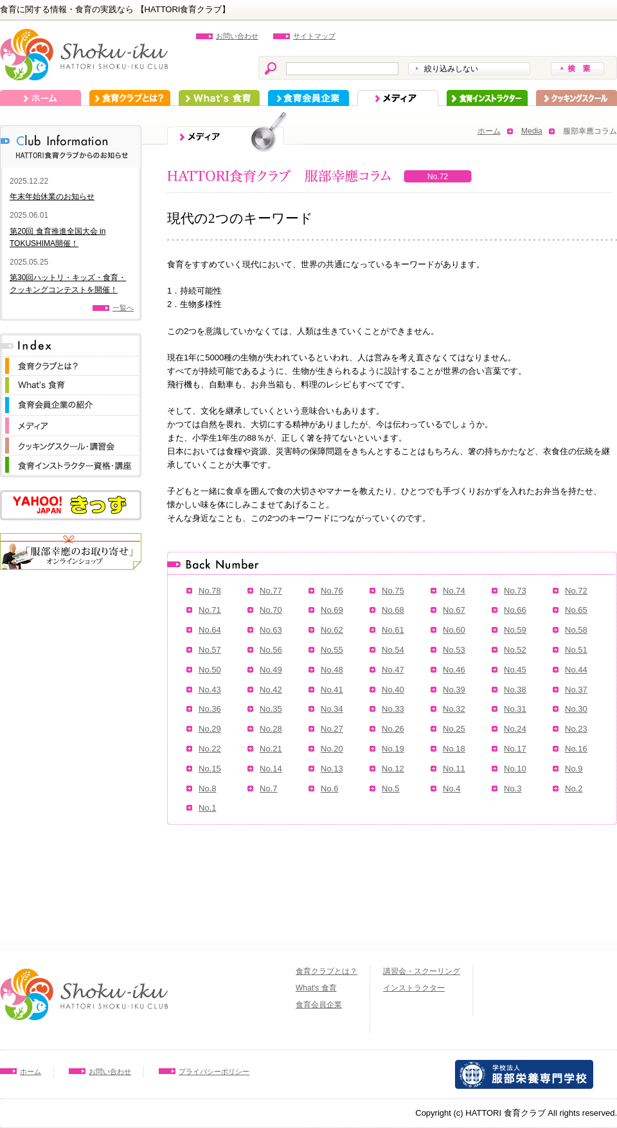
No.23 (576, 729)
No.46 (454, 669)
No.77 (271, 590)
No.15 (210, 768)
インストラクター (487, 98)
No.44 (576, 669)
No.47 (393, 669)
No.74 (454, 590)
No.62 (332, 630)
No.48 (332, 669)
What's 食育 (219, 98)
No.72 (576, 590)
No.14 (271, 768)
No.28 (271, 729)
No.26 (393, 729)
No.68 (393, 610)
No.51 (576, 650)
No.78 (210, 590)
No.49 (271, 669)
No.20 (332, 748)
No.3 (512, 788)
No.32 (454, 709)
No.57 (210, 650)
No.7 (268, 788)
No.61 (393, 630)
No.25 (454, 729)
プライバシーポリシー (214, 1071)
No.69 (332, 610)
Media (531, 131)
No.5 (390, 788)
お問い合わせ (237, 36)
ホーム (40, 98)
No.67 (454, 610)
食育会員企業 (308, 98)
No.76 (332, 590)
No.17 (515, 748)
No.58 (576, 630)
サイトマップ (314, 36)
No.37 (576, 689)
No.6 (329, 788)
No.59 (515, 630)
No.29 (210, 729)
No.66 (515, 610)
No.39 (454, 689)
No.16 (576, 748)
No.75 (393, 590)
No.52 (515, 650)
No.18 (454, 748)
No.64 (210, 630)
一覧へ (123, 308)
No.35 (271, 709)
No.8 (207, 788)
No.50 (210, 669)
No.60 (454, 630)
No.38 (515, 689)
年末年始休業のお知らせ (52, 196)
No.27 (332, 729)
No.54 (393, 650)
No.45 (515, 669)
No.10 (515, 768)
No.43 (210, 689)
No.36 (210, 709)
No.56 (271, 650)
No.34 (332, 709)
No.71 (210, 610)
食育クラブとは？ (129, 98)
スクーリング (576, 98)
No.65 (576, 610)
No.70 (271, 610)
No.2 (573, 788)
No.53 (454, 650)
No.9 (573, 768)
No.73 (515, 590)
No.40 (393, 689)
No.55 (332, 650)
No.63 (271, 630)
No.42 (271, 689)
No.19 (393, 748)
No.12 (393, 768)
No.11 (454, 768)
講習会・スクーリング (421, 971)
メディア (397, 98)
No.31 (515, 709)
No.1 (207, 808)
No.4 (451, 788)
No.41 (332, 689)
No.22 (210, 748)
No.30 (576, 709)
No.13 (332, 768)
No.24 (515, 729)
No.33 (393, 709)
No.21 (271, 748)
